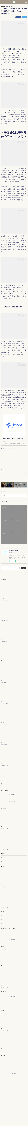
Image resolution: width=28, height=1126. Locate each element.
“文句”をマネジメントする (7, 1107)
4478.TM (5, 53)
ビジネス (3, 6)
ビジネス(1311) (4, 470)
